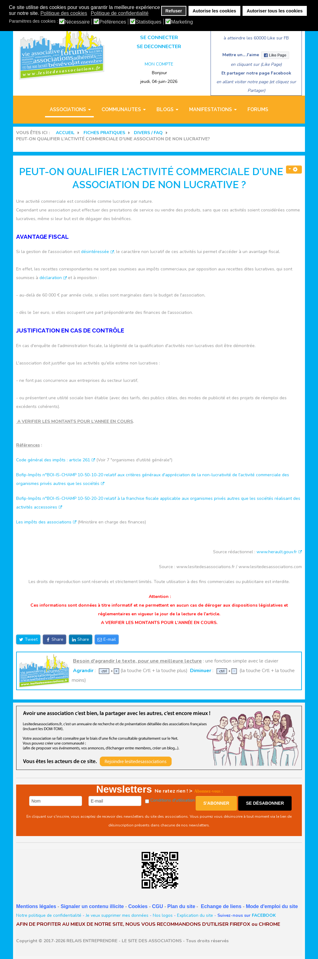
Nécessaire (77, 22)
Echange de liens (221, 906)
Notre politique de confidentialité (48, 915)
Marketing (182, 22)
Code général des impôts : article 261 (55, 460)
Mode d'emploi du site (272, 906)
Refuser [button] (174, 10)
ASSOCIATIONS (68, 109)
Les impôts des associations (46, 522)
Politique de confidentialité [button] (119, 13)
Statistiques (148, 22)
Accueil (65, 133)
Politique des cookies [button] (63, 13)
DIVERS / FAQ (148, 133)
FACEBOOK (264, 915)
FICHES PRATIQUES (104, 133)
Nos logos (163, 915)
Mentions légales (36, 906)
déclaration (53, 278)
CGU (157, 906)
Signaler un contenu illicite (92, 906)
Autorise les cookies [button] (214, 10)
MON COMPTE (159, 64)
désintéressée (97, 252)
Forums (258, 109)
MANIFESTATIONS (210, 109)
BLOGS (165, 109)
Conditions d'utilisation (172, 800)
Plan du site (181, 906)
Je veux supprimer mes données (117, 915)
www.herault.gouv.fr (279, 552)
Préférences (112, 22)
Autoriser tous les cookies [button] (275, 10)
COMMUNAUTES (121, 109)
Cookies (138, 906)
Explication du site (195, 915)
